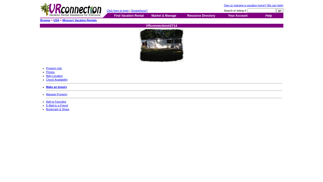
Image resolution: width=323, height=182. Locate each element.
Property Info (54, 68)
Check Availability (57, 79)
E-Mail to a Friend (57, 105)
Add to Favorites (56, 101)
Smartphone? (139, 10)
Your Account (238, 15)
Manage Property (56, 94)
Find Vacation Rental (129, 15)
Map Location (54, 75)
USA (56, 20)
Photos (50, 72)
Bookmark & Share (57, 109)
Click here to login (118, 10)
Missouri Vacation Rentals (79, 20)
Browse (45, 20)
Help (268, 15)
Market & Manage (163, 15)
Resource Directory (201, 15)
